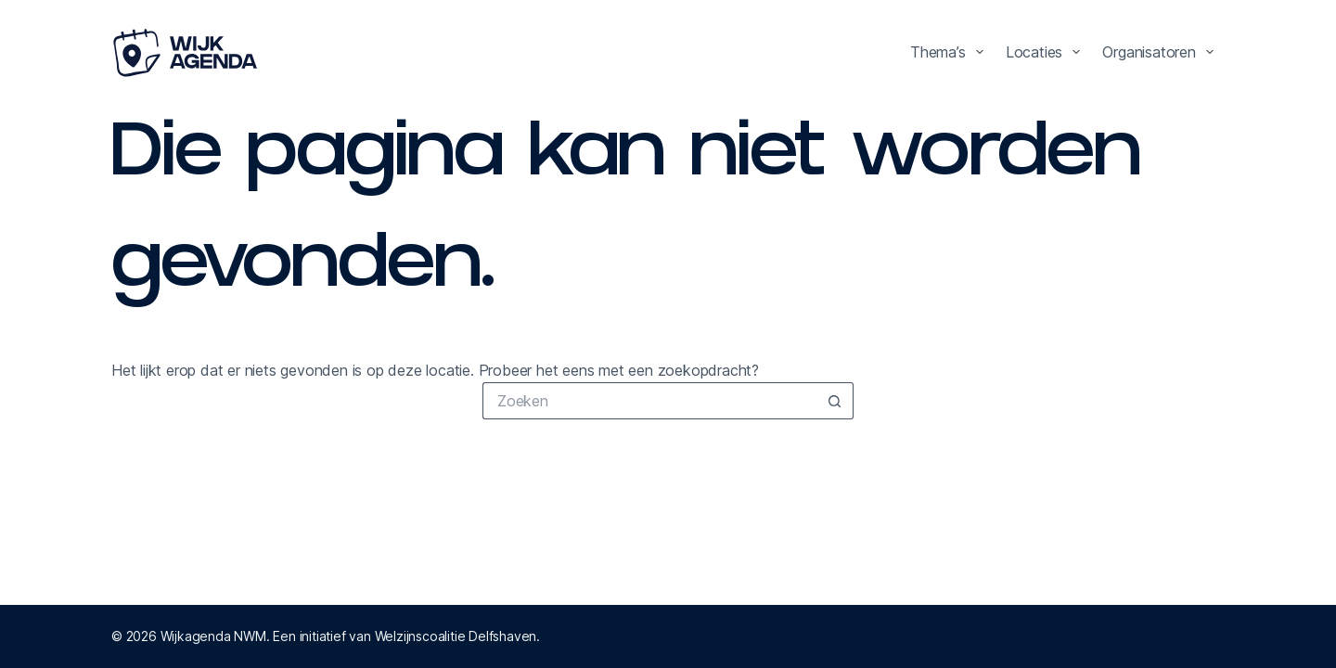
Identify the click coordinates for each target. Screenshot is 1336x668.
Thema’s (950, 52)
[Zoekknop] (835, 400)
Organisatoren (1161, 52)
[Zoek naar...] (649, 400)
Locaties (1047, 52)
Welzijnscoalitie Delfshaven (456, 636)
